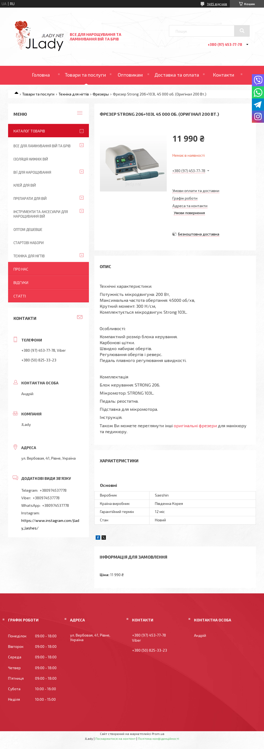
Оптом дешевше (27, 229)
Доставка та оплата (176, 75)
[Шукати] (242, 30)
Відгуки (20, 282)
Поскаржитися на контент (115, 738)
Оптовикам (130, 75)
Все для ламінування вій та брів (42, 146)
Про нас (20, 269)
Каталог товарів (29, 131)
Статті (19, 296)
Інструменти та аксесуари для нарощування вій (40, 214)
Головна (41, 75)
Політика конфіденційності (158, 738)
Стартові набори (28, 243)
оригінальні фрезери (195, 425)
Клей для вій (24, 185)
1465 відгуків (217, 4)
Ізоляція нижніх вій (30, 159)
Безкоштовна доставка (198, 234)
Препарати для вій (30, 198)
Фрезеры (101, 94)
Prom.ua (158, 734)
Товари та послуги (85, 75)
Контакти (223, 75)
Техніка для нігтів (73, 94)
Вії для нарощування (32, 172)
